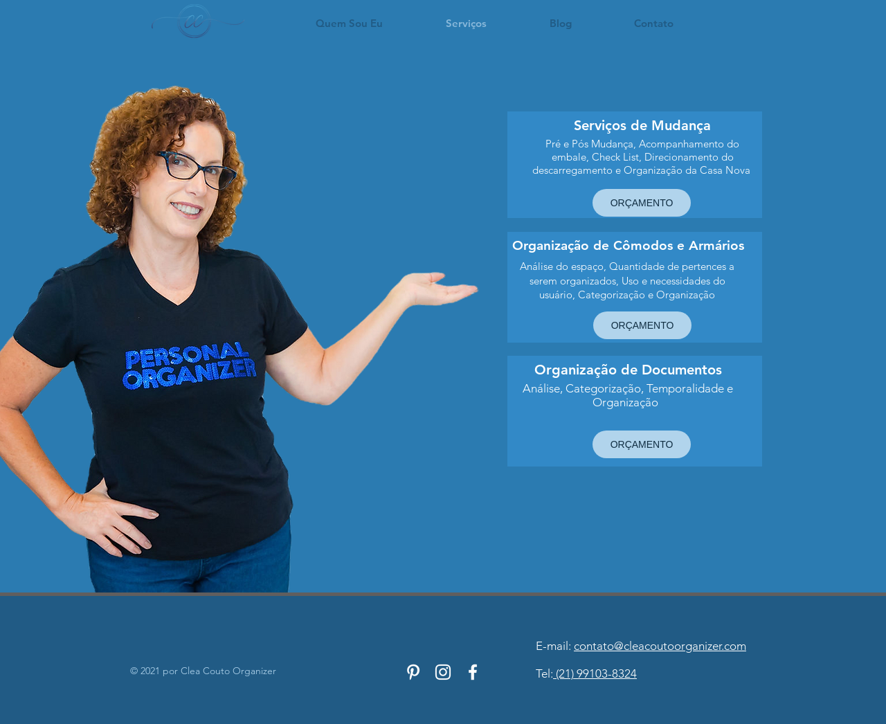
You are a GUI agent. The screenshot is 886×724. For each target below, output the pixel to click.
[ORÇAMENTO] (642, 203)
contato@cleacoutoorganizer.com (660, 646)
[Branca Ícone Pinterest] (413, 672)
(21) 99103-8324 (595, 673)
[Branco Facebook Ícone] (472, 672)
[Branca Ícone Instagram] (443, 672)
